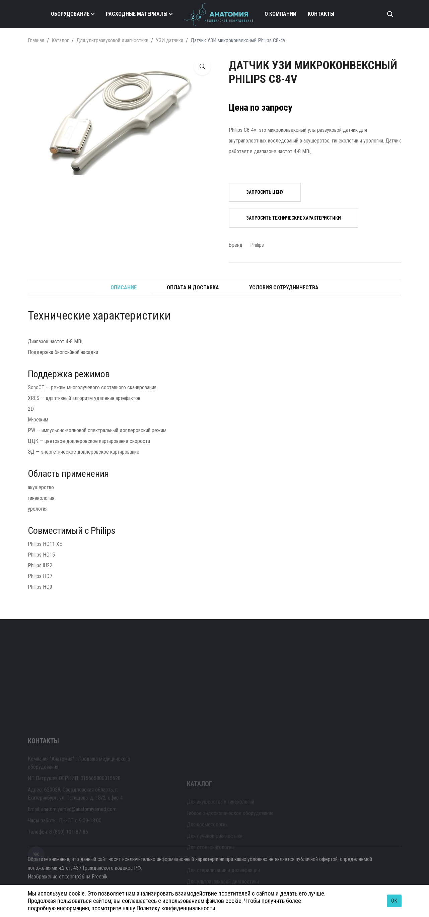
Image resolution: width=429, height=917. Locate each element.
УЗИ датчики (169, 40)
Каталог (60, 40)
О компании (280, 14)
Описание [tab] (124, 287)
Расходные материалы (136, 14)
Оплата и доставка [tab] (193, 287)
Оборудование (70, 14)
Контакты (321, 14)
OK (394, 901)
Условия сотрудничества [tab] (283, 287)
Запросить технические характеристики (293, 218)
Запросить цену (265, 192)
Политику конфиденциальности (176, 908)
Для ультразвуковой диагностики (112, 40)
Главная (36, 40)
